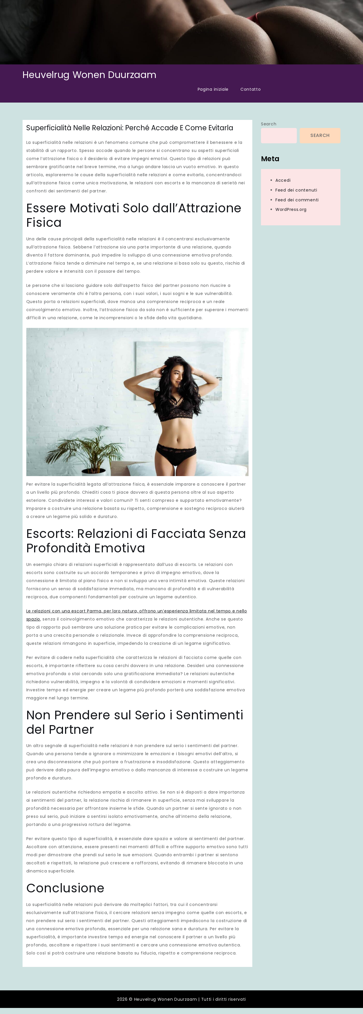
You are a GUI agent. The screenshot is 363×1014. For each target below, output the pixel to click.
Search (268, 124)
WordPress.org (291, 209)
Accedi (282, 180)
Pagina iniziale (213, 89)
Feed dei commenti (297, 200)
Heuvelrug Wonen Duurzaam (90, 74)
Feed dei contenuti (296, 190)
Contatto (250, 89)
